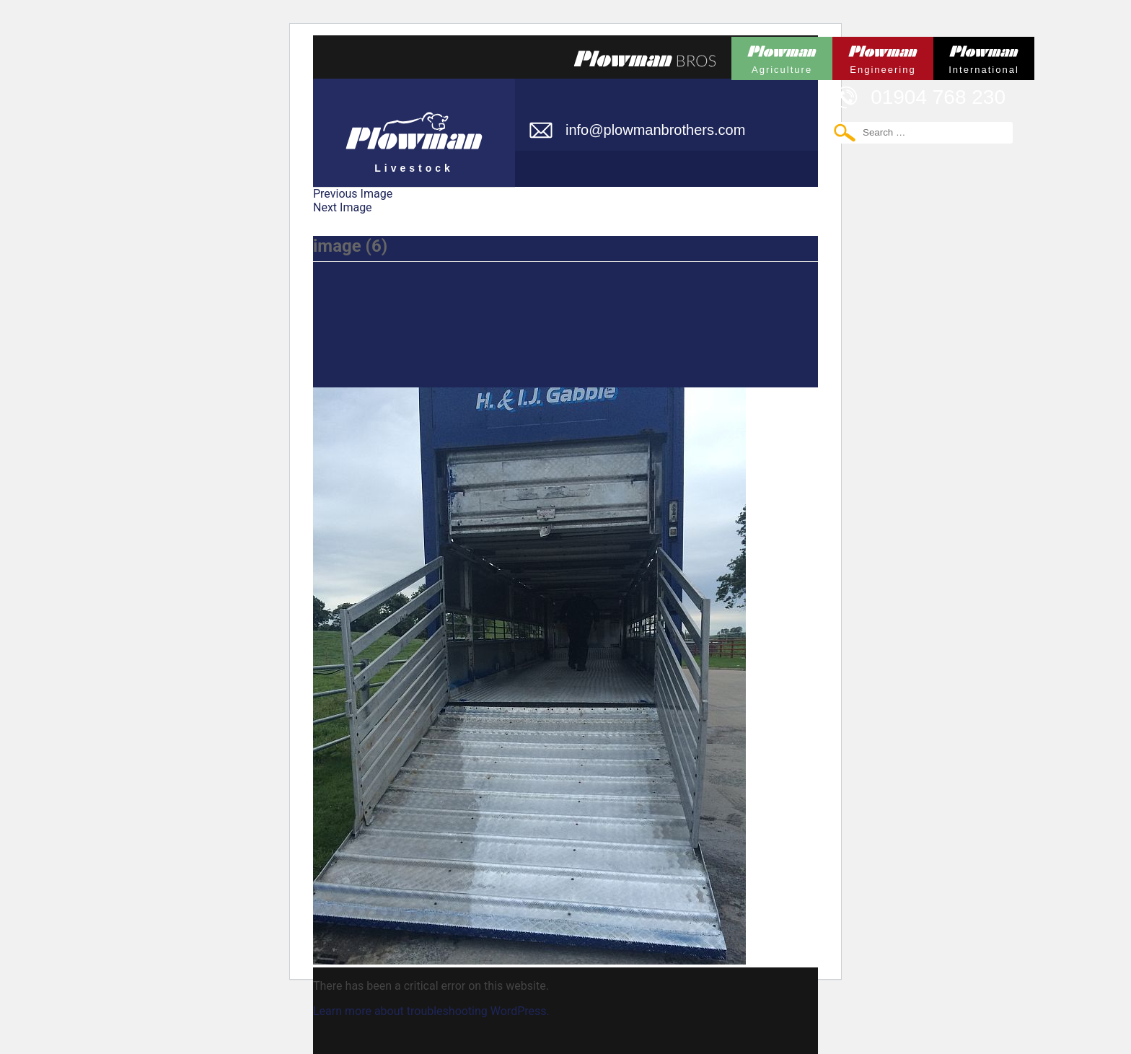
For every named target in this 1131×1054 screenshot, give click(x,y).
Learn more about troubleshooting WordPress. (431, 1011)
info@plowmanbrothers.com (655, 130)
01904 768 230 (938, 97)
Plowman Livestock (414, 126)
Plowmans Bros (645, 58)
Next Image (342, 207)
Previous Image (352, 194)
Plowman (781, 56)
